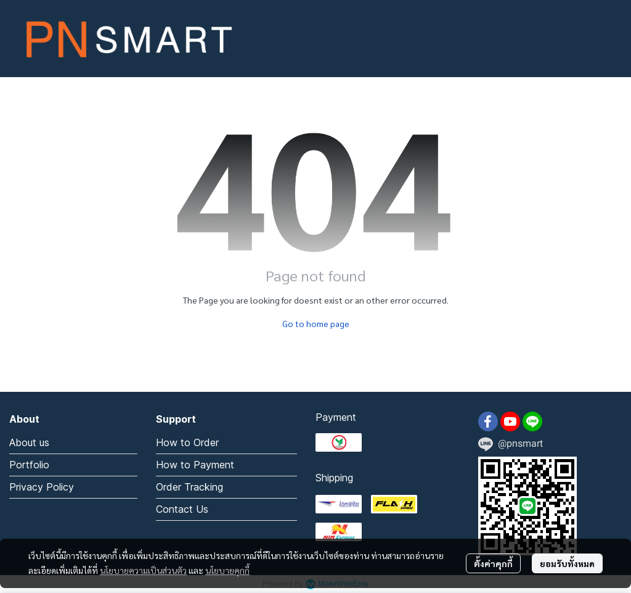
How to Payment (195, 464)
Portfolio (29, 464)
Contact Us (182, 509)
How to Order (187, 442)
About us (29, 442)
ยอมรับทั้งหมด (567, 563)
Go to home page (315, 323)
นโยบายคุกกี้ (227, 570)
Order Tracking (189, 487)
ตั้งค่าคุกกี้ (493, 563)
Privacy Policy (41, 487)
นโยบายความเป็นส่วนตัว (143, 570)
